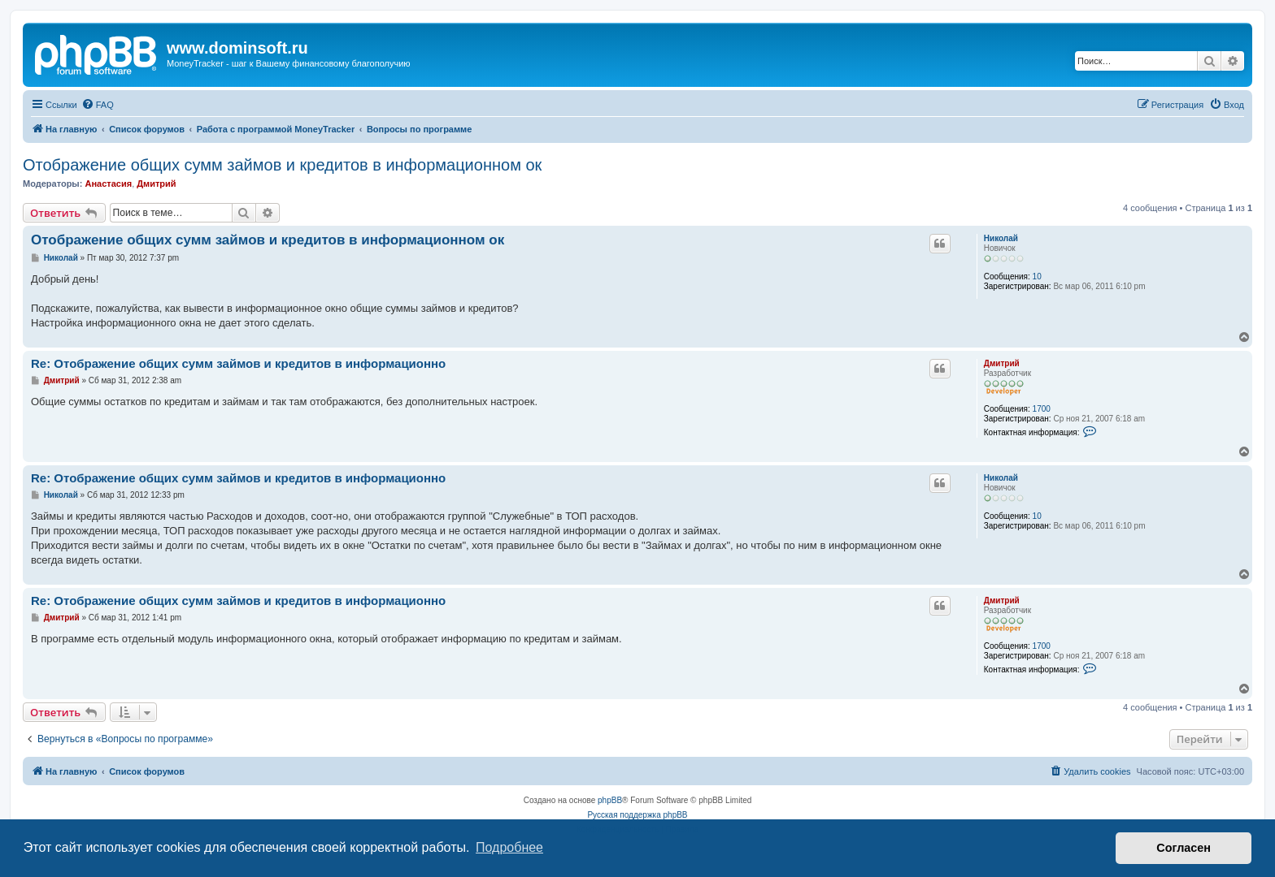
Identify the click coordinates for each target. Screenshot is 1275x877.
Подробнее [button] (509, 847)
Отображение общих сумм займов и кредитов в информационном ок (282, 165)
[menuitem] (97, 104)
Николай (1001, 238)
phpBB (610, 800)
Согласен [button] (1183, 847)
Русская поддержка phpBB (637, 814)
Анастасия (108, 183)
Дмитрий (156, 183)
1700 (1042, 408)
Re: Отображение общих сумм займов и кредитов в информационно (238, 363)
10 (1037, 276)
